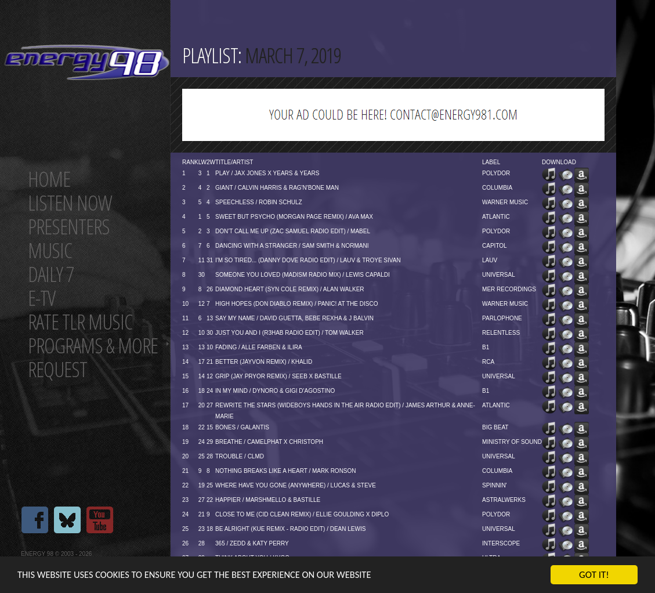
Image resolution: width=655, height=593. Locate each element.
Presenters (69, 226)
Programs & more (93, 345)
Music (50, 250)
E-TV (41, 298)
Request (57, 369)
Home (49, 179)
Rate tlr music (80, 322)
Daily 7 (51, 274)
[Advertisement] (393, 115)
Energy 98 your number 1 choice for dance (86, 62)
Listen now (70, 203)
